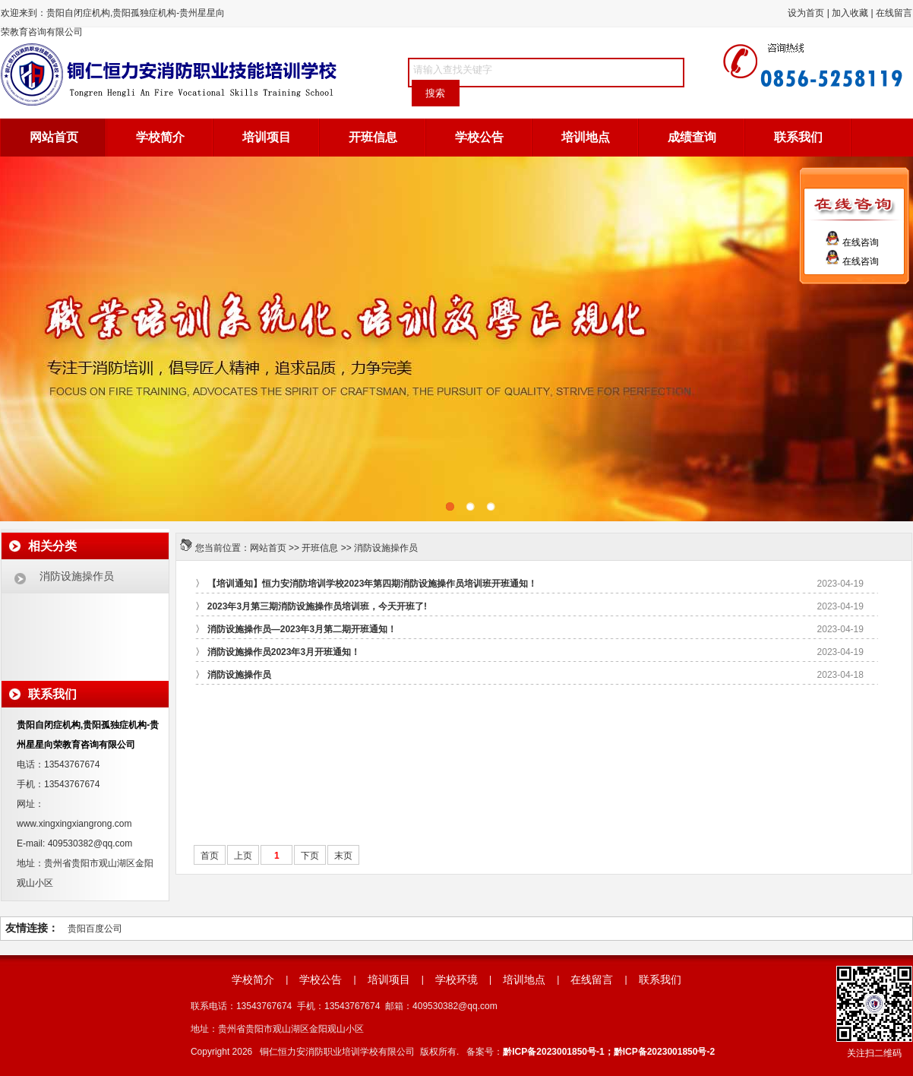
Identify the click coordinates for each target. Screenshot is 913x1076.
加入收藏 (850, 13)
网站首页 (54, 137)
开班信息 (373, 137)
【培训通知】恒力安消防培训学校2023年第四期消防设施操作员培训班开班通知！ (372, 583)
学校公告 (479, 137)
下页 (310, 855)
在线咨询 (852, 242)
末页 (343, 855)
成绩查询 (692, 137)
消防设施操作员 (386, 548)
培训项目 (266, 137)
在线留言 (894, 13)
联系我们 (798, 137)
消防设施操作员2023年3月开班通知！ (283, 652)
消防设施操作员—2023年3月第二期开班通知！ (301, 629)
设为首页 (806, 13)
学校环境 (456, 979)
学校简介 (160, 137)
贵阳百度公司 (95, 928)
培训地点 (585, 137)
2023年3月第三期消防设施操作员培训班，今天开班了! (317, 606)
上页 (243, 855)
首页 (210, 855)
